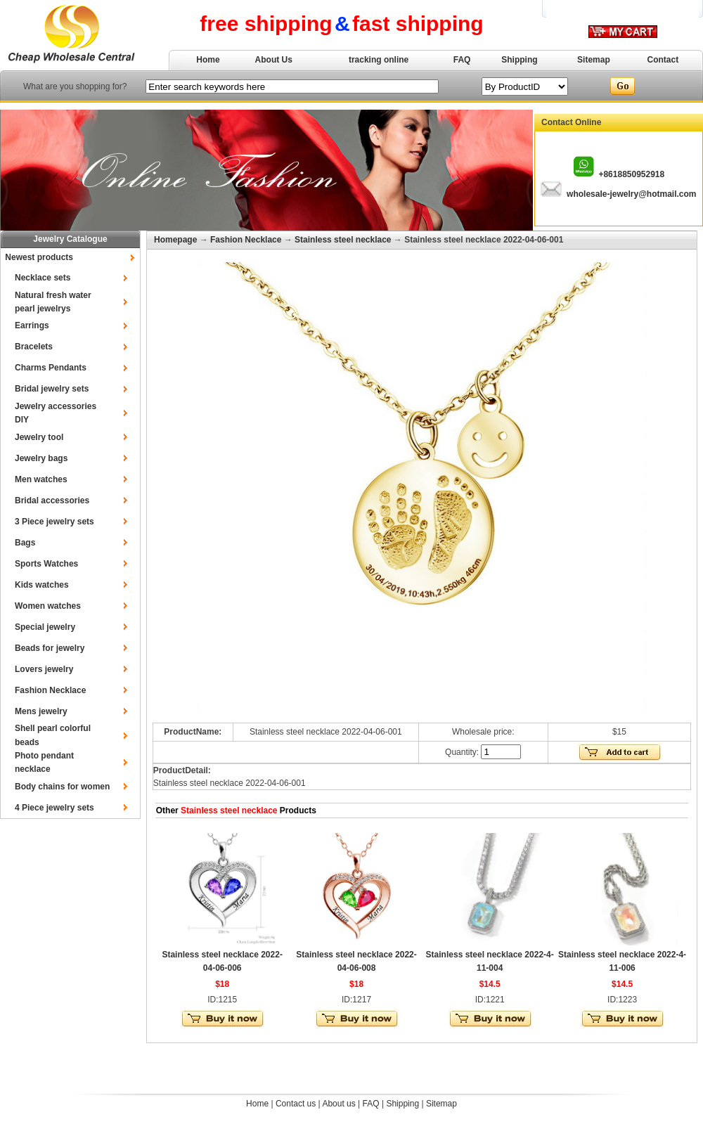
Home (207, 60)
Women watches (48, 606)
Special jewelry (45, 627)
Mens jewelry (41, 711)
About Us (273, 60)
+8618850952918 (631, 174)
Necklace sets (42, 278)
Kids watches (42, 585)
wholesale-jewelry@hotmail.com (631, 194)
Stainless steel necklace (343, 240)
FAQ (462, 60)
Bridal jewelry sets (52, 389)
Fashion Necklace (50, 690)
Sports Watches (46, 564)
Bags (25, 543)
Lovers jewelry (44, 669)
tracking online (378, 60)
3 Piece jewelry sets (54, 522)
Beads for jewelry (49, 648)
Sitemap (593, 60)
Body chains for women (62, 787)
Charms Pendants (50, 368)
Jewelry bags (41, 458)
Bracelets (34, 346)
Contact (663, 60)
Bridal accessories (52, 500)
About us (338, 1104)
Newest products (39, 257)
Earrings (32, 325)
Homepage (175, 240)
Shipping (519, 60)
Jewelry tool (39, 437)
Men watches (41, 479)
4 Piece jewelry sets (54, 808)
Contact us (296, 1104)
